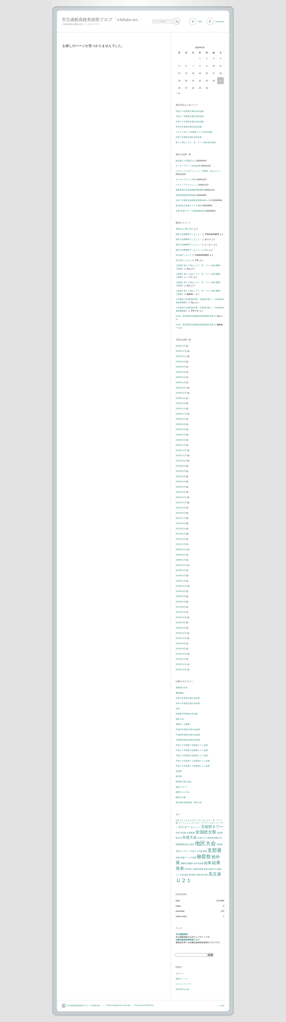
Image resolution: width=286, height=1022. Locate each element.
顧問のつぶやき (183, 792)
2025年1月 (180, 382)
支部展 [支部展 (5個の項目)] (214, 850)
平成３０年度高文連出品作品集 (190, 121)
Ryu (206, 250)
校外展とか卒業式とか (186, 161)
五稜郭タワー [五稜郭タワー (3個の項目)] (212, 827)
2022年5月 (180, 476)
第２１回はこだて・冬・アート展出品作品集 (196, 142)
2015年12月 (181, 633)
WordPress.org (182, 989)
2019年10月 (181, 565)
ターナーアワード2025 (186, 179)
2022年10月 (181, 461)
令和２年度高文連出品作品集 (189, 137)
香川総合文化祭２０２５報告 (189, 205)
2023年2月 (180, 440)
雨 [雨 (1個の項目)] (202, 875)
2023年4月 (180, 435)
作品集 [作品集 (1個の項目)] (183, 833)
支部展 (179, 771)
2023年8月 (180, 419)
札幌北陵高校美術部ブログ (188, 940)
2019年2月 (180, 581)
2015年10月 (181, 638)
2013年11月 (181, 664)
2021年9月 (180, 508)
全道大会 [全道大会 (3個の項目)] (189, 837)
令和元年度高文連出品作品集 (189, 127)
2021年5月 (180, 529)
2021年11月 (181, 502)
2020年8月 (180, 555)
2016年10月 (181, 617)
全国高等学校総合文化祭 (187, 714)
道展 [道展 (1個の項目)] (206, 869)
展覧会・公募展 (183, 724)
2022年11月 (181, 455)
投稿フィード (182, 979)
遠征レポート (182, 787)
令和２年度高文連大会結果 (188, 703)
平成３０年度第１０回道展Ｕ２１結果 (193, 766)
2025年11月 (181, 356)
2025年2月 (180, 377)
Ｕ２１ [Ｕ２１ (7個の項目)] (184, 880)
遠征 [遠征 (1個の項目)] (186, 875)
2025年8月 (180, 367)
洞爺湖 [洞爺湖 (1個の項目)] (183, 863)
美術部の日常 (182, 688)
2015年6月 (180, 648)
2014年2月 (180, 659)
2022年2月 (180, 492)
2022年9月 (180, 466)
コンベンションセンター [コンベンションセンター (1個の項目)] (189, 823)
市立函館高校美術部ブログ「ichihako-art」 (101, 19)
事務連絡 (180, 693)
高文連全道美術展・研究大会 (189, 802)
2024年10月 (181, 393)
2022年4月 (180, 481)
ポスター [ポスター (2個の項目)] (184, 827)
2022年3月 (180, 487)
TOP (222, 1006)
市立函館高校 (182, 934)
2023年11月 (181, 414)
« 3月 (178, 93)
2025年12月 (181, 351)
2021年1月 (180, 544)
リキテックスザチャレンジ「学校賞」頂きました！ (199, 171)
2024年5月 (180, 398)
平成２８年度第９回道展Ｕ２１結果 (192, 755)
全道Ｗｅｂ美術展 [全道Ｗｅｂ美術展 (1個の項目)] (205, 838)
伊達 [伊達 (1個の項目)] (178, 833)
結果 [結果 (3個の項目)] (207, 863)
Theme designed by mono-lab (118, 1005)
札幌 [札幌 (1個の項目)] (178, 857)
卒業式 (179, 229)
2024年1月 (180, 408)
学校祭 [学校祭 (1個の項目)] (220, 844)
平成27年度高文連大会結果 (188, 729)
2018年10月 (181, 586)
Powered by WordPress (144, 1005)
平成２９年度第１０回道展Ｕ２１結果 (193, 761)
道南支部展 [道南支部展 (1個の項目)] (198, 869)
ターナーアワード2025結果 (188, 166)
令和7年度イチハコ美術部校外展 (190, 211)
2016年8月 (180, 622)
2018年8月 (180, 591)
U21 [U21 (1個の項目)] (177, 820)
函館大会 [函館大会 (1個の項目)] (218, 838)
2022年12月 (181, 450)
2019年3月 (180, 575)
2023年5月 (180, 429)
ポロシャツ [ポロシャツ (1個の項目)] (195, 827)
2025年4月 (180, 372)
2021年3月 (180, 539)
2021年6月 (180, 523)
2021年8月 (180, 513)
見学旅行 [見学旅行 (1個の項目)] (189, 869)
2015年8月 (180, 643)
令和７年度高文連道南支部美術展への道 (194, 200)
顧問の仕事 (181, 797)
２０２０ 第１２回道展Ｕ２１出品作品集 (194, 132)
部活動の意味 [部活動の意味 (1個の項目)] (195, 875)
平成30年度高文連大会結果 (188, 740)
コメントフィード (184, 984)
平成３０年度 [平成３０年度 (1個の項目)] (196, 851)
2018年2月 (180, 602)
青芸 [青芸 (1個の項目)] (206, 875)
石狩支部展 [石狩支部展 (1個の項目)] (199, 863)
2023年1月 (180, 445)
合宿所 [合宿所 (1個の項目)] (191, 844)
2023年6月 (180, 424)
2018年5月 (180, 596)
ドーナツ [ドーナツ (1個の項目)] (205, 823)
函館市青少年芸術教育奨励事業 (190, 190)
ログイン (180, 973)
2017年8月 (180, 607)
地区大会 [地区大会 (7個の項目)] (205, 843)
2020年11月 (181, 549)
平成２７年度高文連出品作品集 (190, 116)
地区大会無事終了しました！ (189, 234)
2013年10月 (181, 669)
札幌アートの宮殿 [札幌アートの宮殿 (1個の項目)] (188, 857)
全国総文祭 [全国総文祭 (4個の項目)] (205, 832)
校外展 (179, 776)
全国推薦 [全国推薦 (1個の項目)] (191, 833)
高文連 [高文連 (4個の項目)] (214, 874)
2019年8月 (180, 570)
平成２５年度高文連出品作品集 (190, 111)
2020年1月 (180, 560)
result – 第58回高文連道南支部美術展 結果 (195, 316)
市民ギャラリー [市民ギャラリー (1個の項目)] (183, 851)
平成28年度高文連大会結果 (188, 735)
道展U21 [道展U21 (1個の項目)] (212, 869)
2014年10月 (181, 654)
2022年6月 (180, 471)
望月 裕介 (189, 229)
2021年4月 (180, 534)
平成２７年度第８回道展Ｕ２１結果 (192, 750)
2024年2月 (180, 403)
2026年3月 (180, 346)
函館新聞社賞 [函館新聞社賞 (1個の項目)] (182, 844)
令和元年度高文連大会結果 (188, 698)
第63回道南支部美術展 (186, 195)
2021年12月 (181, 497)
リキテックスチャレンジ (187, 185)
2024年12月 (181, 388)
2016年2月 (180, 628)
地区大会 (180, 719)
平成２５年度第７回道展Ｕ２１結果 (192, 745)
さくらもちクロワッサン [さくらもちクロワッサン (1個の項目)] (191, 820)
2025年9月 (180, 362)
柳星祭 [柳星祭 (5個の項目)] (204, 856)
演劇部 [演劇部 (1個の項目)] (190, 863)
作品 (178, 708)
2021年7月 (180, 518)
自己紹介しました (184, 255)
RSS (200, 21)
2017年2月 (180, 612)
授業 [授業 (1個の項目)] (205, 851)
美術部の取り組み (184, 782)
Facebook (219, 21)
